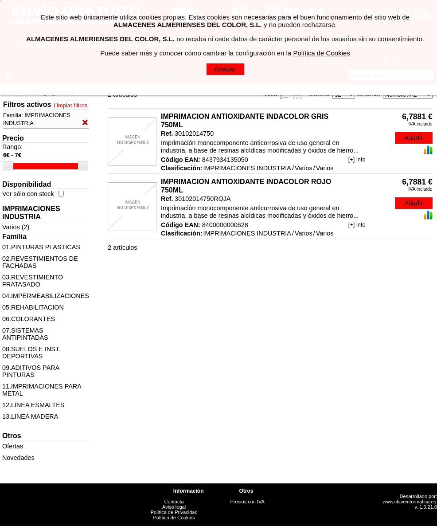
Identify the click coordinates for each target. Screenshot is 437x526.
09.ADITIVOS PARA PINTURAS (30, 371)
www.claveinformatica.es (409, 501)
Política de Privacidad (174, 512)
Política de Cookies (174, 517)
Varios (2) (15, 227)
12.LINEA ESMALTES (33, 404)
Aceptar (225, 69)
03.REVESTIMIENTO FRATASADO (32, 281)
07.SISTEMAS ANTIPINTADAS (25, 334)
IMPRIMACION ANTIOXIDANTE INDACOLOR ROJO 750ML (246, 186)
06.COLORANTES (28, 318)
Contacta (174, 501)
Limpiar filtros (70, 105)
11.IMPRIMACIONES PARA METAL (41, 390)
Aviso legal (174, 507)
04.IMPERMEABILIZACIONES (45, 295)
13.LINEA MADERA (30, 416)
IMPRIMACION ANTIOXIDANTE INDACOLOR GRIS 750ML (244, 121)
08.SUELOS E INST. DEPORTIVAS (31, 352)
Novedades (18, 457)
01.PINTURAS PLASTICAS (41, 247)
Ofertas (12, 446)
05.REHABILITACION (33, 307)
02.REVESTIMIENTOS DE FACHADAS (40, 262)
